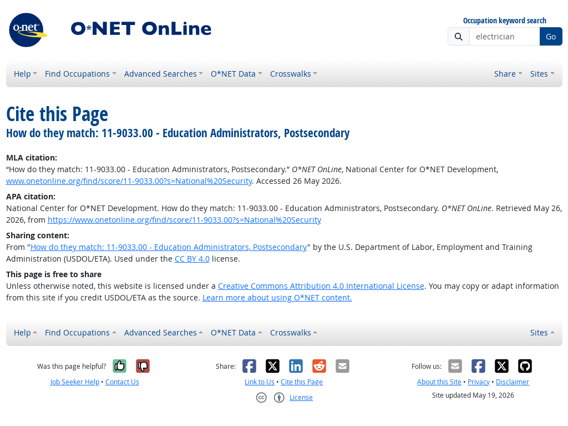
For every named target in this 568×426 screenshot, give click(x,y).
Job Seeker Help (74, 382)
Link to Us (260, 382)
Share (505, 73)
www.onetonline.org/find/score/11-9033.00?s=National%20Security (129, 181)
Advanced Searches (160, 73)
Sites (539, 73)
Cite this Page (302, 382)
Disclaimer (512, 382)
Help (22, 73)
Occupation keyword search (504, 21)
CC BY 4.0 (192, 258)
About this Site (439, 382)
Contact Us (122, 382)
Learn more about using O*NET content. (277, 297)
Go (551, 36)
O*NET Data (233, 73)
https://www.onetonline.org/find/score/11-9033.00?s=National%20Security (184, 219)
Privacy (479, 382)
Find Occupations (77, 73)
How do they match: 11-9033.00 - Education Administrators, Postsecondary (169, 247)
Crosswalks (290, 73)
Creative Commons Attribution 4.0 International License (321, 285)
